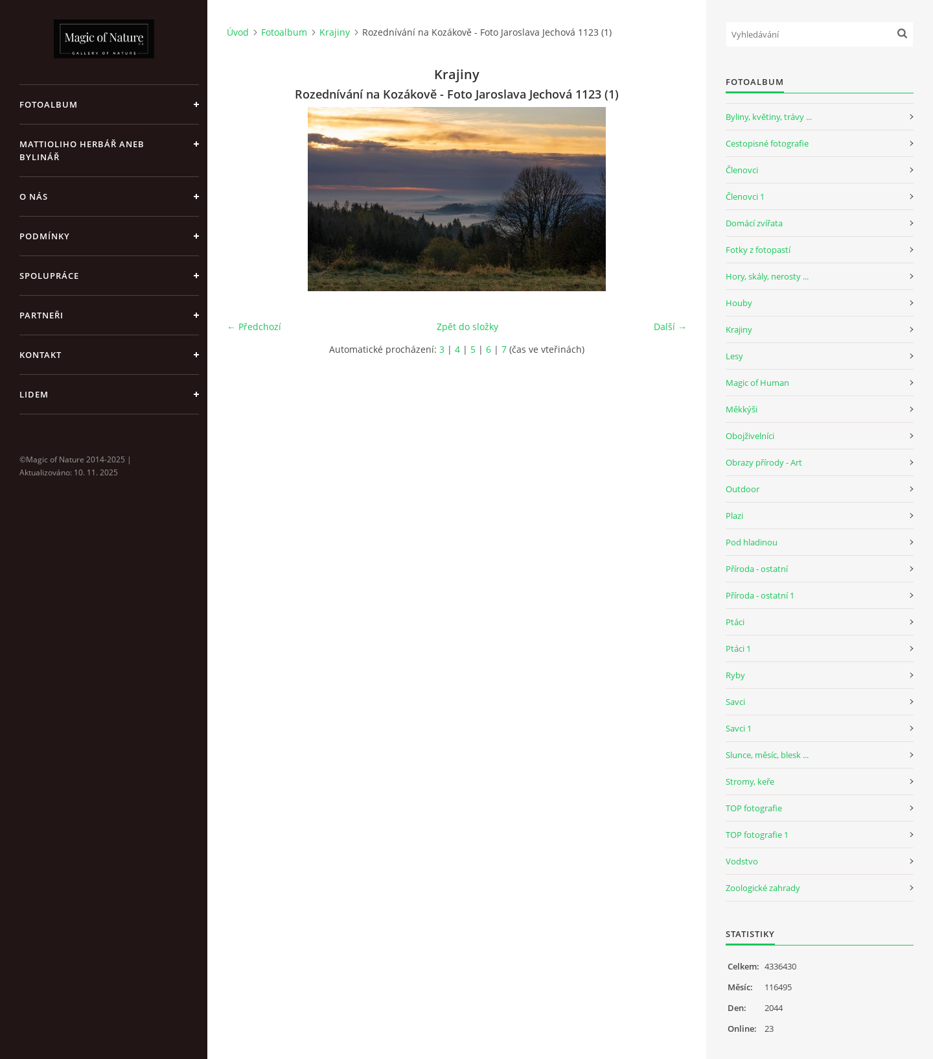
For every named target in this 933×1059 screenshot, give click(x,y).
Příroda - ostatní (757, 569)
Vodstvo (742, 861)
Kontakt (40, 355)
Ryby (735, 675)
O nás (33, 196)
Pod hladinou (752, 542)
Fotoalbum (48, 104)
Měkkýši (741, 409)
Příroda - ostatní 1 (760, 595)
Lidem (34, 394)
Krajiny (334, 32)
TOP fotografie (754, 808)
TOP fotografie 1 (757, 834)
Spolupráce (49, 275)
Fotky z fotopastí (758, 250)
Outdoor (742, 489)
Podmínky (44, 236)
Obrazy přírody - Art (764, 462)
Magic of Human (757, 382)
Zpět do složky (467, 326)
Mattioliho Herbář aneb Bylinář (81, 150)
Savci (735, 702)
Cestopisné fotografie (767, 143)
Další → (670, 326)
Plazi (734, 515)
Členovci (742, 170)
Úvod (238, 32)
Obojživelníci (750, 436)
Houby (739, 303)
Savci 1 (739, 728)
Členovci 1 (745, 196)
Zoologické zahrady (763, 888)
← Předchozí (254, 326)
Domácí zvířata (754, 223)
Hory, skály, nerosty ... (767, 276)
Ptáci (735, 622)
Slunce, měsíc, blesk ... (767, 755)
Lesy (734, 356)
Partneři (41, 315)
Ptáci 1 (738, 648)
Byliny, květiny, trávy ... (769, 117)
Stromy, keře (750, 781)
